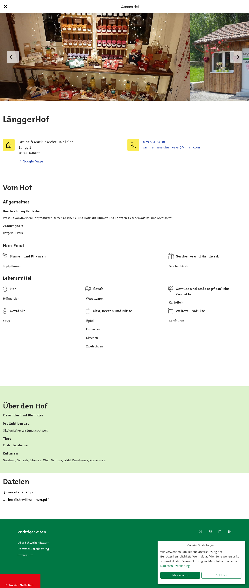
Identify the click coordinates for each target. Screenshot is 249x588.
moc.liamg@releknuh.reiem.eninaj (171, 147)
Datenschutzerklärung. (175, 566)
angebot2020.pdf (22, 492)
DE (201, 532)
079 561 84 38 (154, 142)
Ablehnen (221, 575)
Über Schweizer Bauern (33, 543)
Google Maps (33, 161)
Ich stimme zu (180, 575)
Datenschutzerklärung (33, 549)
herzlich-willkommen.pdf (28, 499)
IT (219, 532)
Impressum (25, 555)
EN (229, 532)
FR (210, 532)
